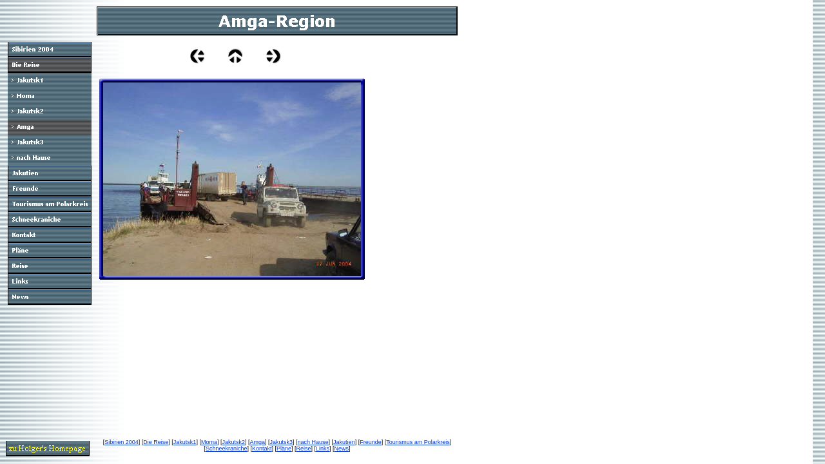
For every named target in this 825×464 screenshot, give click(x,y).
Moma (209, 442)
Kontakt (262, 448)
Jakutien (344, 442)
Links (322, 448)
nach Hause (313, 442)
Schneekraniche (227, 448)
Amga (257, 442)
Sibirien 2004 (121, 442)
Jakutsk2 (233, 442)
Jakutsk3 (281, 442)
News (342, 448)
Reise (303, 448)
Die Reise (155, 442)
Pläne (284, 448)
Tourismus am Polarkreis (418, 442)
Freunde (371, 442)
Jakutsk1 (185, 442)
